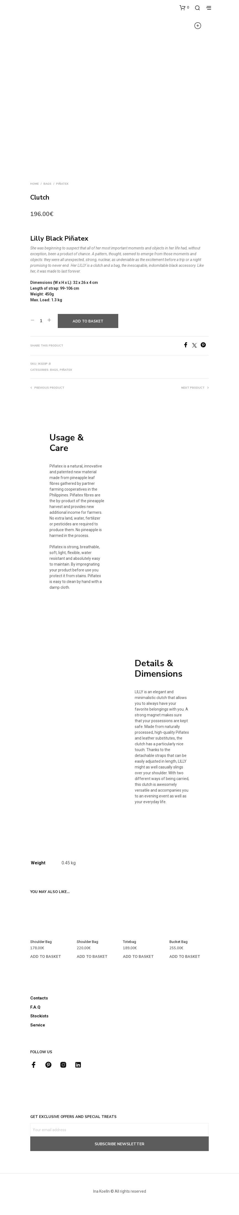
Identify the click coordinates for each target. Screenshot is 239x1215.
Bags (47, 184)
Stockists (39, 1016)
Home (34, 184)
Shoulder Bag (41, 942)
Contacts (39, 998)
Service (37, 1025)
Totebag (129, 942)
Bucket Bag (178, 942)
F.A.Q (35, 1007)
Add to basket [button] (45, 956)
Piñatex (62, 184)
